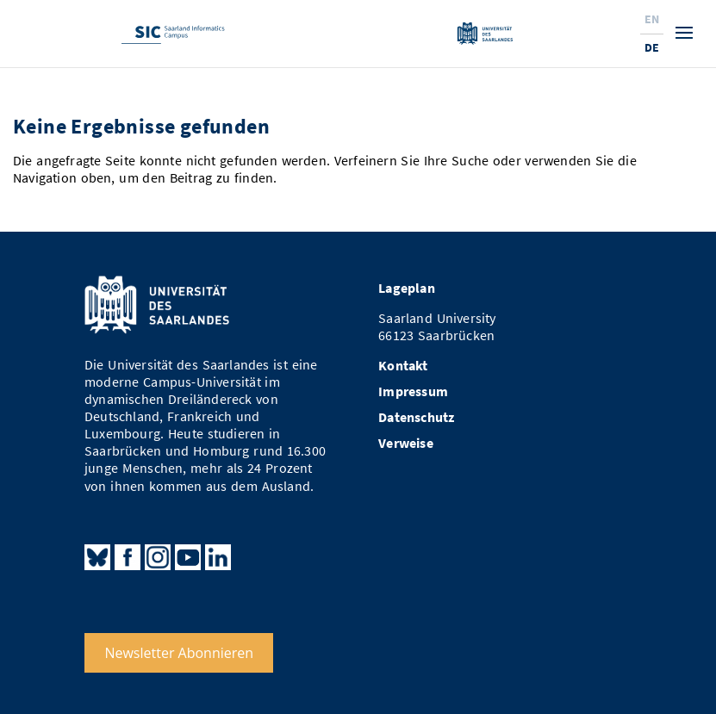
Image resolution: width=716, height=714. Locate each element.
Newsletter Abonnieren (178, 652)
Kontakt (402, 365)
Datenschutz (416, 417)
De (651, 47)
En (651, 19)
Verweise (405, 443)
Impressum (413, 391)
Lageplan (406, 288)
